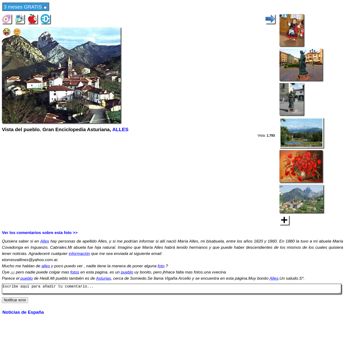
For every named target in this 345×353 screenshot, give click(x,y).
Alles (44, 241)
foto (161, 266)
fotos (74, 272)
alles (46, 266)
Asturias (103, 278)
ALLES (120, 129)
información (79, 253)
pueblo (127, 272)
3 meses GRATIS (26, 7)
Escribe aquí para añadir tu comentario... (171, 290)
